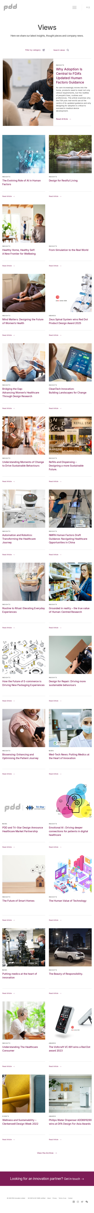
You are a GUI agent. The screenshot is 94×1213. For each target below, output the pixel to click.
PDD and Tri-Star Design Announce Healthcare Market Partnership (21, 845)
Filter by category (32, 50)
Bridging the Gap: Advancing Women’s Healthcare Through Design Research (22, 409)
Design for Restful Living (64, 188)
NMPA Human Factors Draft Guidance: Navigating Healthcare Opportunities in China (70, 555)
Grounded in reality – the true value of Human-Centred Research (67, 627)
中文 (88, 7)
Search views (64, 50)
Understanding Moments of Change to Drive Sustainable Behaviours (20, 482)
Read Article (63, 119)
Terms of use (63, 1203)
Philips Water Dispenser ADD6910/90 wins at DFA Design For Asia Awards (70, 1136)
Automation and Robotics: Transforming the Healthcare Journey (20, 555)
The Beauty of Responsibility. (68, 987)
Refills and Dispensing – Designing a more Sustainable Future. (68, 482)
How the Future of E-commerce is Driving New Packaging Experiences (22, 700)
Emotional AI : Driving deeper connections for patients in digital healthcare (67, 845)
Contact (71, 1203)
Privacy (55, 1203)
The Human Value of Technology (70, 915)
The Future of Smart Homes (20, 915)
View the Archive (47, 1158)
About (49, 1203)
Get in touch (73, 1184)
